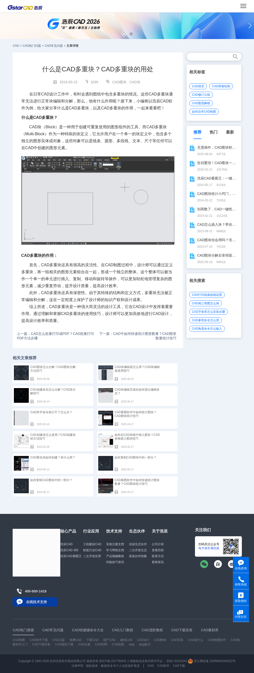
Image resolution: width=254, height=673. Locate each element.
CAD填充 (198, 86)
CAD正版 (59, 640)
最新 (230, 132)
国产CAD (109, 640)
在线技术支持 (36, 602)
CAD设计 (49, 94)
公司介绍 (158, 544)
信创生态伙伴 (138, 544)
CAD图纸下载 (64, 644)
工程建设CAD (92, 544)
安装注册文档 (115, 544)
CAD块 (134, 82)
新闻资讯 (158, 562)
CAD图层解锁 (201, 103)
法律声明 (77, 666)
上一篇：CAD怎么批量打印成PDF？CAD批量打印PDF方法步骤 (55, 336)
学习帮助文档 (115, 550)
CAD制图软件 (217, 640)
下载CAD (92, 640)
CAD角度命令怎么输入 (207, 328)
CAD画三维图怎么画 (205, 303)
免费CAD (75, 640)
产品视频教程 (115, 556)
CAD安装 (177, 640)
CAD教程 (160, 640)
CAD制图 (113, 265)
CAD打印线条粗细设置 (207, 295)
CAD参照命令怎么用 (205, 320)
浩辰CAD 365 (69, 550)
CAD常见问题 (54, 45)
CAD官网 (101, 644)
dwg (131, 644)
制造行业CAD (92, 550)
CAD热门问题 (32, 45)
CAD (16, 45)
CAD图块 (119, 82)
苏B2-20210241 (176, 661)
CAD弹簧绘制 (221, 86)
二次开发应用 (92, 556)
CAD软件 (163, 666)
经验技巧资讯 (115, 562)
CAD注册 (84, 644)
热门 (214, 132)
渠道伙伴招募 (138, 556)
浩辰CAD (66, 544)
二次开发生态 (138, 550)
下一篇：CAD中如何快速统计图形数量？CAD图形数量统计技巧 (137, 336)
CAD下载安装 (41, 644)
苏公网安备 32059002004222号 (212, 661)
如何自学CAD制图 (204, 111)
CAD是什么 (195, 640)
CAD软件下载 (39, 640)
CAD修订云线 (201, 94)
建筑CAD (126, 640)
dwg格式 (144, 644)
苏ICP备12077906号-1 (114, 661)
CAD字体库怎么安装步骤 (208, 312)
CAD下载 (179, 666)
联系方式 (158, 556)
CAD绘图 (118, 644)
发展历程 (158, 550)
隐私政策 (92, 666)
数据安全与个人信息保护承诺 (120, 666)
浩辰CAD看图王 (70, 556)
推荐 (197, 132)
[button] (124, 34)
